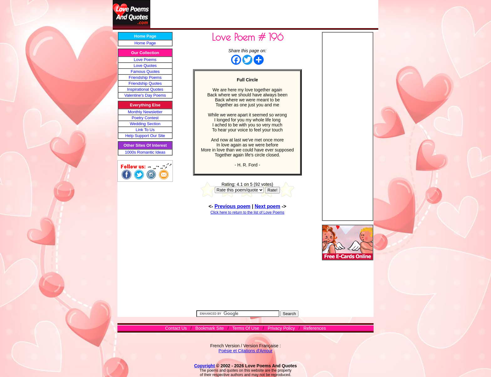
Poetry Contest (145, 117)
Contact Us (176, 328)
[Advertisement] (264, 14)
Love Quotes (145, 65)
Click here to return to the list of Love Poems (247, 212)
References (314, 328)
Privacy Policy (281, 328)
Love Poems (145, 59)
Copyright (204, 365)
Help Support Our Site (145, 135)
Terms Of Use (245, 328)
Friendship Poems (145, 77)
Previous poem (232, 206)
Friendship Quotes (145, 83)
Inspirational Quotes (145, 89)
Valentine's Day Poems (145, 95)
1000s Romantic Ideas (145, 152)
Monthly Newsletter (145, 112)
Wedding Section (145, 123)
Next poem (267, 206)
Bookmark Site (209, 328)
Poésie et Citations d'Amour (245, 350)
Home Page (145, 43)
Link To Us (145, 129)
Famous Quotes (145, 71)
